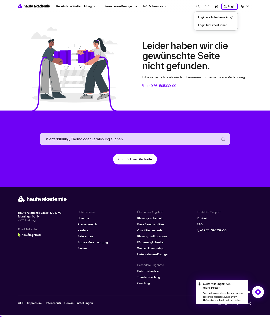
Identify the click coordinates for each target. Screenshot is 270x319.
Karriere (83, 230)
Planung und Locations (152, 236)
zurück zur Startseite (135, 159)
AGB (21, 303)
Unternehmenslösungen (117, 6)
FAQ (200, 224)
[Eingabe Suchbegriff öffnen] (198, 6)
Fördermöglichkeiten (151, 242)
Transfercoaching (148, 277)
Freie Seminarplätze (150, 224)
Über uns (83, 218)
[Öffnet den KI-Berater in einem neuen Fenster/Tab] (258, 292)
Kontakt (202, 218)
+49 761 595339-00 (159, 85)
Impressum (34, 303)
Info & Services (153, 6)
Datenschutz (53, 303)
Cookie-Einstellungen (78, 303)
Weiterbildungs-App (150, 248)
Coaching (143, 283)
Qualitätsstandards (149, 230)
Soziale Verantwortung (93, 242)
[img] (258, 292)
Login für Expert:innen (212, 25)
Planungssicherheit (150, 218)
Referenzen (85, 236)
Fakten (82, 248)
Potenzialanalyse (148, 271)
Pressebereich (87, 224)
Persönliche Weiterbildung (74, 6)
